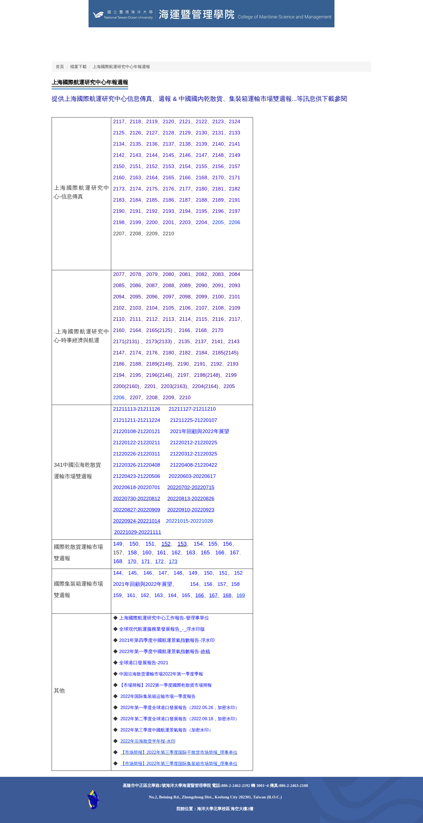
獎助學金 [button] (64, 50)
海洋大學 (86, 36)
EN (166, 36)
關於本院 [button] (211, 36)
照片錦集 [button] (90, 50)
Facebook (116, 50)
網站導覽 (186, 36)
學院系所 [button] (263, 36)
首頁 (60, 66)
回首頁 (62, 36)
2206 (234, 222)
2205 (218, 222)
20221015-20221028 (189, 521)
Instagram (144, 50)
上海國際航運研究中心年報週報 (121, 66)
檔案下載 (78, 66)
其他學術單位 (116, 36)
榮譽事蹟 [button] (314, 36)
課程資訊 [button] (288, 36)
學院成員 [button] (237, 36)
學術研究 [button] (340, 36)
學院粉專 (146, 36)
